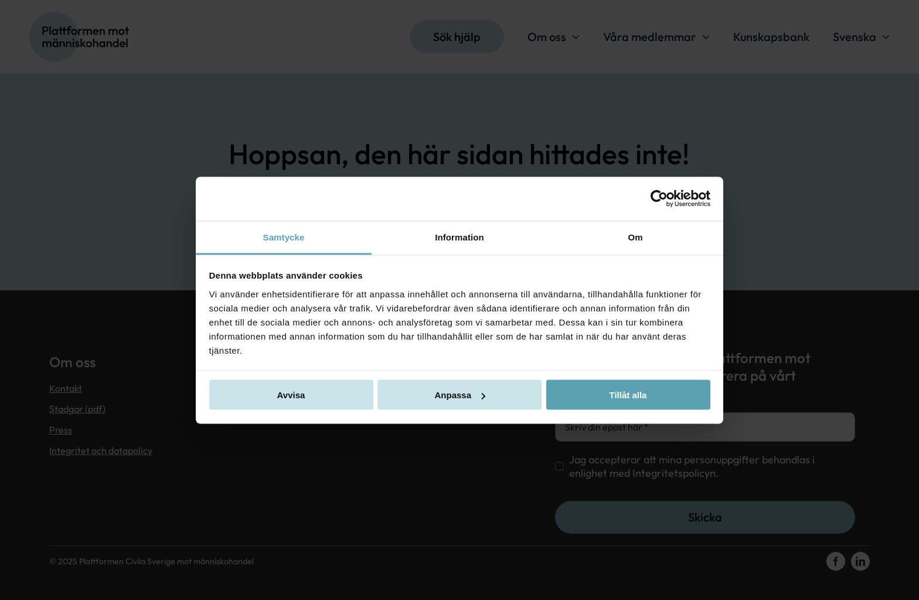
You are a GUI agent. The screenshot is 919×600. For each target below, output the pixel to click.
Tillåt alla (628, 395)
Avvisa (291, 395)
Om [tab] (635, 237)
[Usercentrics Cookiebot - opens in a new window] (659, 199)
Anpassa (459, 395)
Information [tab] (459, 237)
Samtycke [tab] (284, 237)
